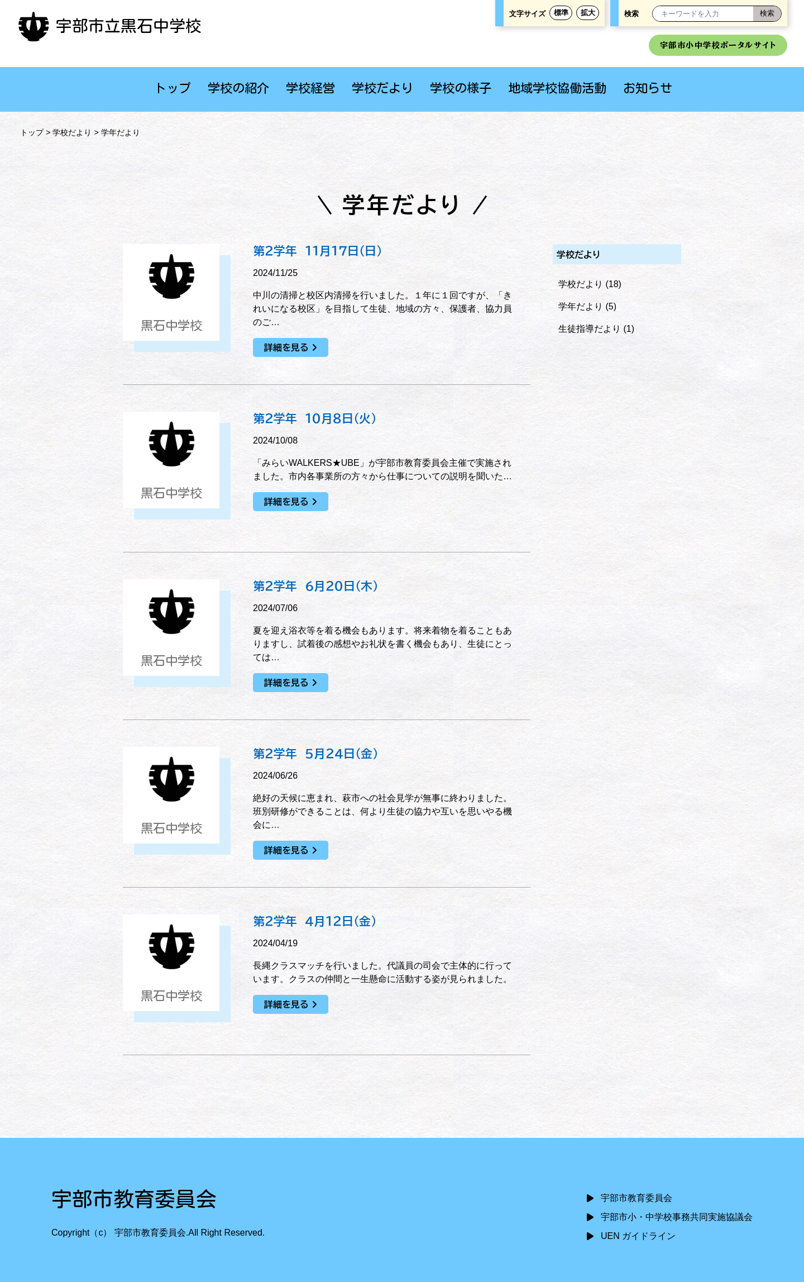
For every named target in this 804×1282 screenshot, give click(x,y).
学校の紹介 (238, 88)
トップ (172, 88)
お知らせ (647, 88)
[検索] (767, 13)
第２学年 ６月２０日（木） (315, 586)
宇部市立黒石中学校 (109, 26)
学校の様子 (460, 88)
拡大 (588, 12)
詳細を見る (286, 347)
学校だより (382, 88)
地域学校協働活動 (557, 88)
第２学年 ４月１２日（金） (314, 921)
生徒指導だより (589, 328)
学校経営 (310, 88)
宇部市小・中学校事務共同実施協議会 (677, 1217)
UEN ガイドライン (638, 1236)
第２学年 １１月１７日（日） (317, 250)
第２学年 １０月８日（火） (314, 418)
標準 (561, 12)
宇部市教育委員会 (636, 1198)
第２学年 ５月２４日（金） (315, 753)
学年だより (580, 306)
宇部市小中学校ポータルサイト (718, 45)
